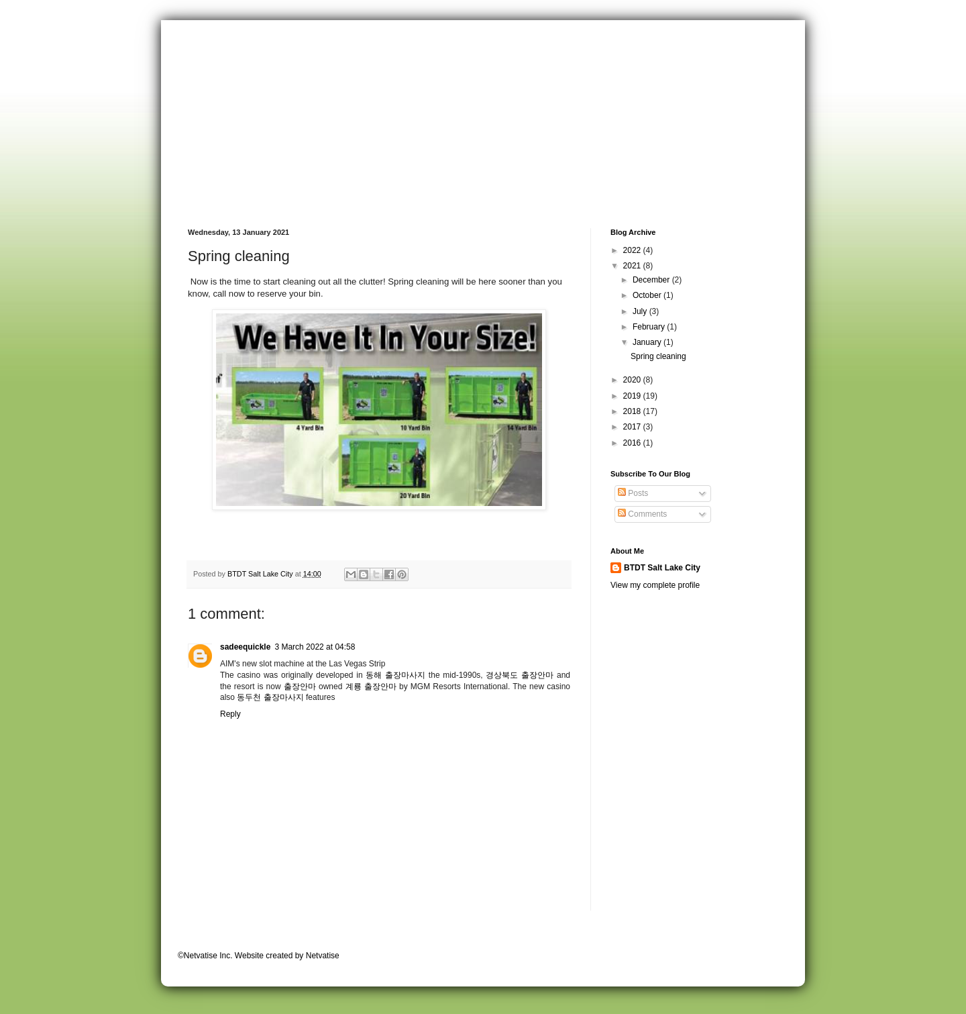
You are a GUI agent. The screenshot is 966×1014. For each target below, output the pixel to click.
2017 (633, 427)
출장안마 (300, 686)
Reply (230, 714)
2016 (633, 443)
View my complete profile (655, 585)
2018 (633, 411)
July (641, 311)
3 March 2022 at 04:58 (314, 647)
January (648, 342)
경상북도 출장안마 (519, 675)
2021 (633, 265)
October (648, 295)
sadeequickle (245, 647)
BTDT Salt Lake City (662, 567)
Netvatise (322, 955)
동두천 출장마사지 (270, 697)
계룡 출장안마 (370, 686)
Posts (633, 493)
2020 (633, 380)
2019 (633, 396)
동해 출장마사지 (395, 675)
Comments (642, 514)
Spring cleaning (658, 356)
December (652, 280)
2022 (633, 250)
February (650, 327)
